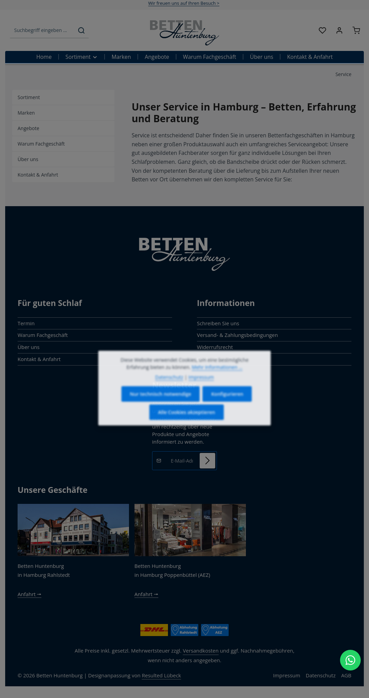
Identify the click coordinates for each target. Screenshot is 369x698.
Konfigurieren (227, 402)
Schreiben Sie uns (218, 323)
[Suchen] (81, 30)
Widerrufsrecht (215, 346)
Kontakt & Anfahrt (39, 359)
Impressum (286, 675)
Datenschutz (321, 675)
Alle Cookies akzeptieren (186, 420)
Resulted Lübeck (161, 675)
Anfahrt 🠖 (29, 594)
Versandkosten (201, 650)
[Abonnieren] (207, 460)
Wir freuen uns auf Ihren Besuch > (184, 3)
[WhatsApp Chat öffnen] (350, 660)
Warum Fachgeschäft (43, 334)
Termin (26, 323)
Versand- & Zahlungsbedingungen (237, 334)
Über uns (29, 346)
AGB (346, 675)
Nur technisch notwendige (160, 402)
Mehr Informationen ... (217, 375)
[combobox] (42, 30)
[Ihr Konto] (339, 30)
